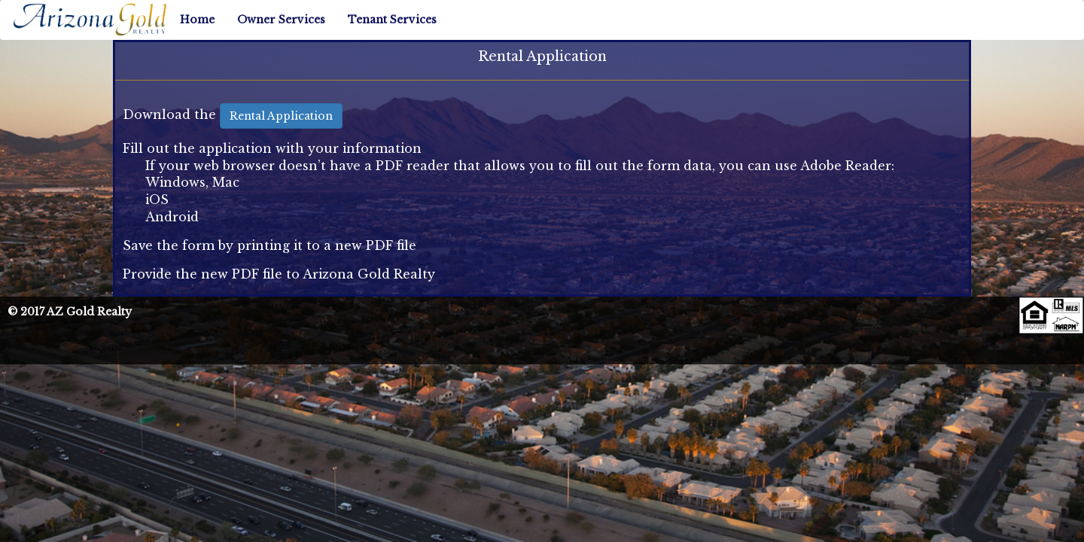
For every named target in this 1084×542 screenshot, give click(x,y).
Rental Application (281, 116)
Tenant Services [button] (392, 19)
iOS (157, 199)
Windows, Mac (192, 182)
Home (197, 19)
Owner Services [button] (281, 19)
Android (172, 216)
